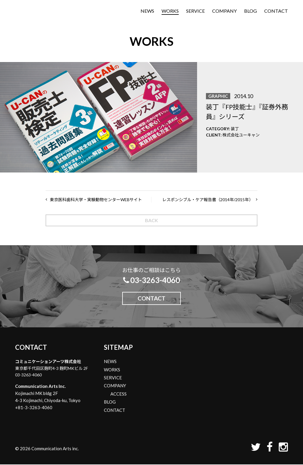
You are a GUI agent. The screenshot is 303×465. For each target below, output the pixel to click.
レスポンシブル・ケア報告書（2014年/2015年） (207, 199)
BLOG (250, 11)
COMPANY (224, 11)
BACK (151, 220)
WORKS (170, 11)
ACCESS (118, 394)
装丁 (235, 128)
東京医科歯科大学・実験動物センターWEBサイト (96, 199)
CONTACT (276, 11)
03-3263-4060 (151, 280)
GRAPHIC (218, 96)
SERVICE (195, 11)
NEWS (147, 11)
